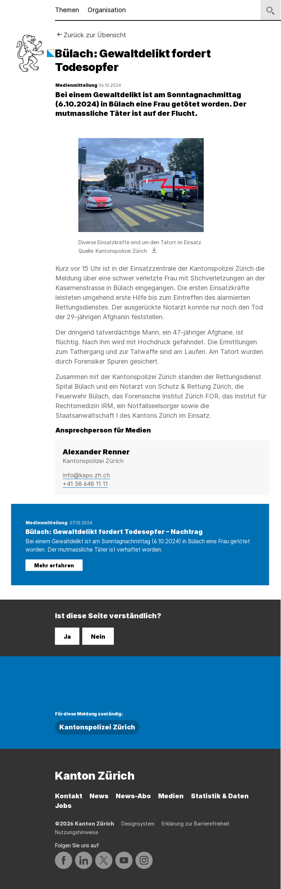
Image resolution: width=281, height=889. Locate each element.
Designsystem (138, 824)
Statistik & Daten (220, 796)
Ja (67, 636)
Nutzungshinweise (76, 832)
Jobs (63, 805)
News (99, 796)
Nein (98, 636)
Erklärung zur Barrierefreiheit (196, 824)
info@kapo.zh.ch (86, 475)
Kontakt (68, 796)
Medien (171, 796)
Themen (67, 10)
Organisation (107, 10)
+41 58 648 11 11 (85, 483)
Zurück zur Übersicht (95, 35)
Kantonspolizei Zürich (97, 727)
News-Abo (133, 796)
